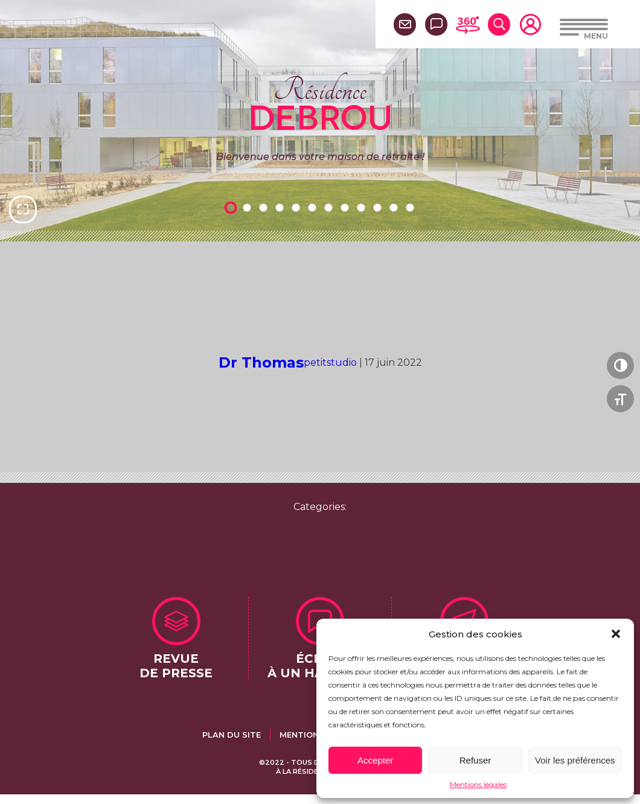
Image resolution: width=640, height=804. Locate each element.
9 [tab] (362, 207)
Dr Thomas (261, 362)
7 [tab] (330, 207)
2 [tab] (248, 207)
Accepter (375, 760)
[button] (616, 634)
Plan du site (231, 734)
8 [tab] (346, 207)
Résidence (320, 102)
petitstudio (330, 362)
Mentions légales (478, 784)
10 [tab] (379, 207)
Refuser (475, 760)
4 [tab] (281, 207)
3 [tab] (265, 207)
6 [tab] (314, 207)
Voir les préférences (575, 760)
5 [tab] (297, 207)
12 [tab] (411, 207)
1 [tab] (232, 207)
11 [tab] (395, 207)
